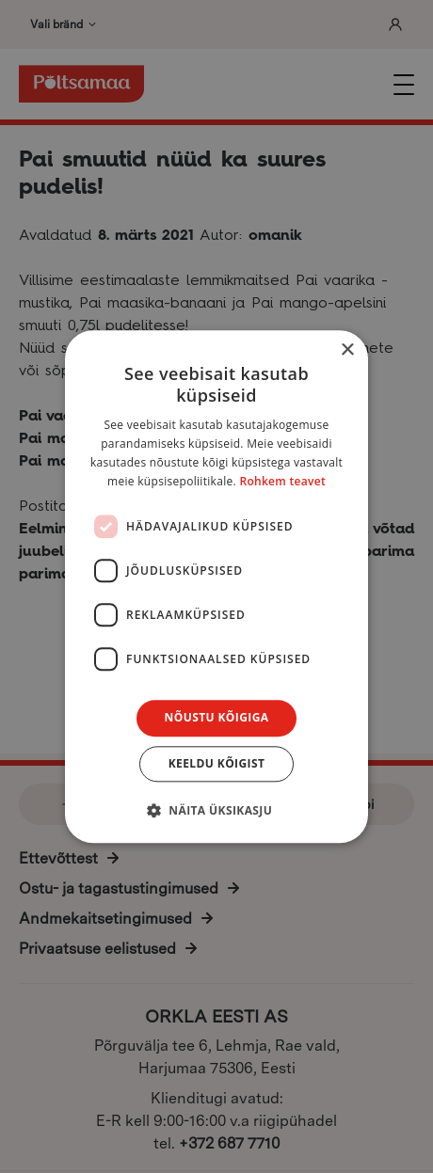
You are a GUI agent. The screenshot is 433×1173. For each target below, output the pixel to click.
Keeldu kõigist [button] (216, 763)
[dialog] (216, 586)
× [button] (347, 350)
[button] (216, 809)
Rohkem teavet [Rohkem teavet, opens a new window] (282, 481)
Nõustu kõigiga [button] (217, 718)
